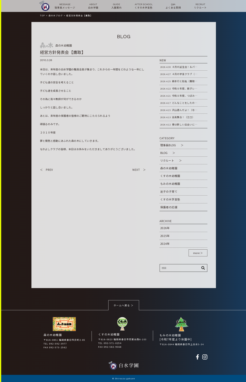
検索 (203, 268)
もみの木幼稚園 (170, 184)
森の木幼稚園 (168, 168)
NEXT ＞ (139, 170)
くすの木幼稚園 (170, 176)
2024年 (165, 244)
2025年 (165, 236)
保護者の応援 (168, 207)
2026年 (165, 228)
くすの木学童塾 (170, 199)
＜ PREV (46, 170)
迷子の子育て (168, 191)
